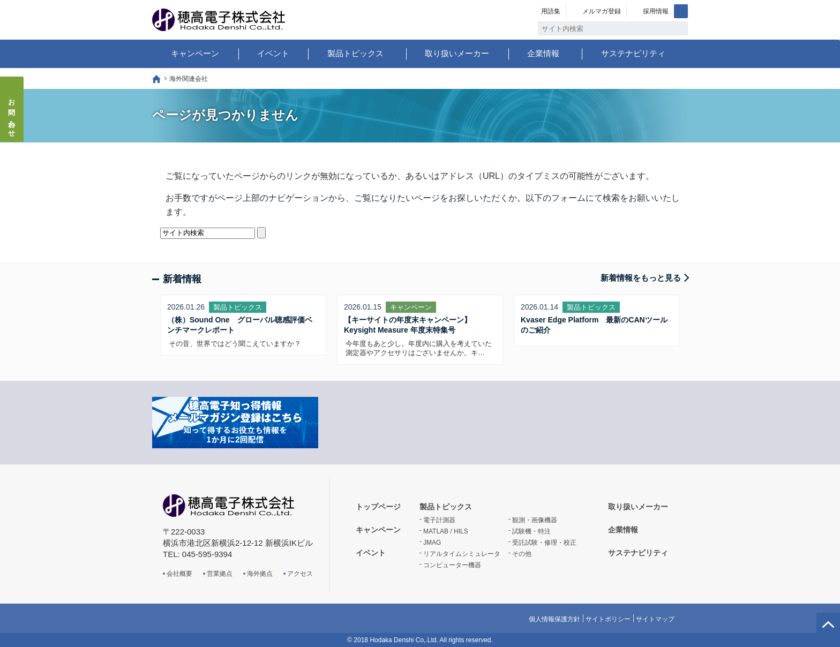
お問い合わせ (12, 114)
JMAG (432, 542)
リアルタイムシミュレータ (461, 554)
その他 (521, 554)
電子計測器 (439, 520)
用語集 (550, 11)
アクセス (300, 573)
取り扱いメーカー (457, 53)
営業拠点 (219, 573)
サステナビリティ (633, 53)
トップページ (156, 79)
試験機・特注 (531, 531)
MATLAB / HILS (445, 531)
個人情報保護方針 (554, 619)
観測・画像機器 (534, 520)
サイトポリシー (608, 619)
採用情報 (656, 11)
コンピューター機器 (452, 565)
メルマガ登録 (601, 11)
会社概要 (179, 573)
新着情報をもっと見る (641, 278)
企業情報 (543, 53)
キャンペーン (195, 53)
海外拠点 (260, 573)
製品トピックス (355, 53)
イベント (273, 53)
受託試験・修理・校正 (544, 542)
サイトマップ (655, 619)
